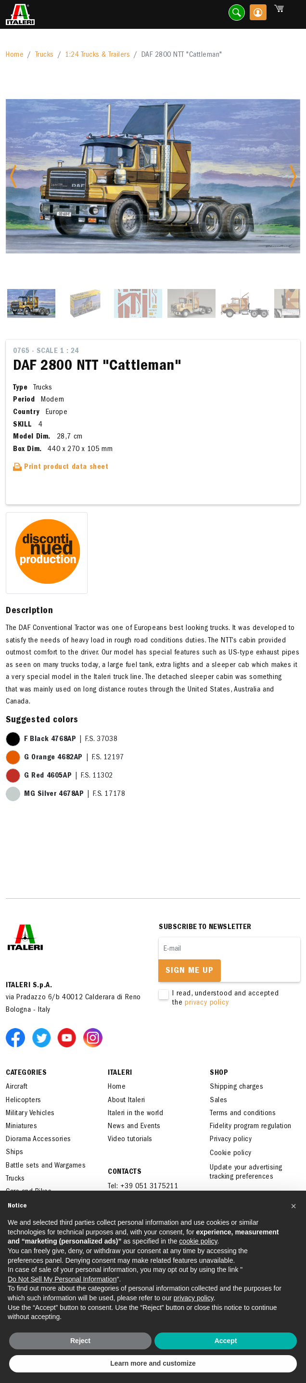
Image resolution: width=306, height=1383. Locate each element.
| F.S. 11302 (68, 776)
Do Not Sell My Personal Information (62, 1279)
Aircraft (16, 1087)
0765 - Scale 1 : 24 (46, 351)
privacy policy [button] (194, 1298)
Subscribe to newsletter (205, 927)
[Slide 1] (31, 303)
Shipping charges (236, 1087)
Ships (15, 1153)
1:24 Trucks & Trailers (97, 55)
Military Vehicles (30, 1114)
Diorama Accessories (38, 1140)
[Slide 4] (191, 303)
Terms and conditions (243, 1114)
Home (15, 55)
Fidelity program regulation (251, 1127)
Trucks (44, 55)
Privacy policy (231, 1140)
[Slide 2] (85, 303)
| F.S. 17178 (74, 794)
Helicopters (23, 1101)
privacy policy (207, 1003)
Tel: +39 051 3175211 (143, 1187)
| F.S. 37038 (70, 739)
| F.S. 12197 (74, 758)
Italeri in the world (135, 1114)
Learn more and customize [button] (152, 1363)
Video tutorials (130, 1140)
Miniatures (21, 1127)
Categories (26, 1073)
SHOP (219, 1073)
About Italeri (126, 1101)
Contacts (124, 1172)
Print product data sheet (61, 467)
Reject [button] (80, 1341)
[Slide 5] (245, 303)
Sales (219, 1101)
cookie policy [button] (198, 1241)
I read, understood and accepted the (224, 999)
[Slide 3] (138, 303)
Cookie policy (231, 1153)
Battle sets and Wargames (46, 1166)
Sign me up (190, 971)
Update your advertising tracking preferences (246, 1172)
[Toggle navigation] (293, 14)
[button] (293, 1206)
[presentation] (232, 1038)
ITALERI (120, 1073)
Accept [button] (226, 1341)
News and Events (134, 1127)
